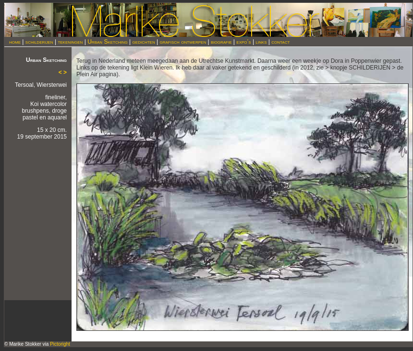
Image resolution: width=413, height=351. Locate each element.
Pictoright (60, 344)
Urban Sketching (107, 41)
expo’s (243, 41)
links (261, 41)
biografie (221, 41)
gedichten (144, 41)
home (15, 41)
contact (280, 41)
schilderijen (39, 41)
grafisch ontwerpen (183, 41)
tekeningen (70, 41)
